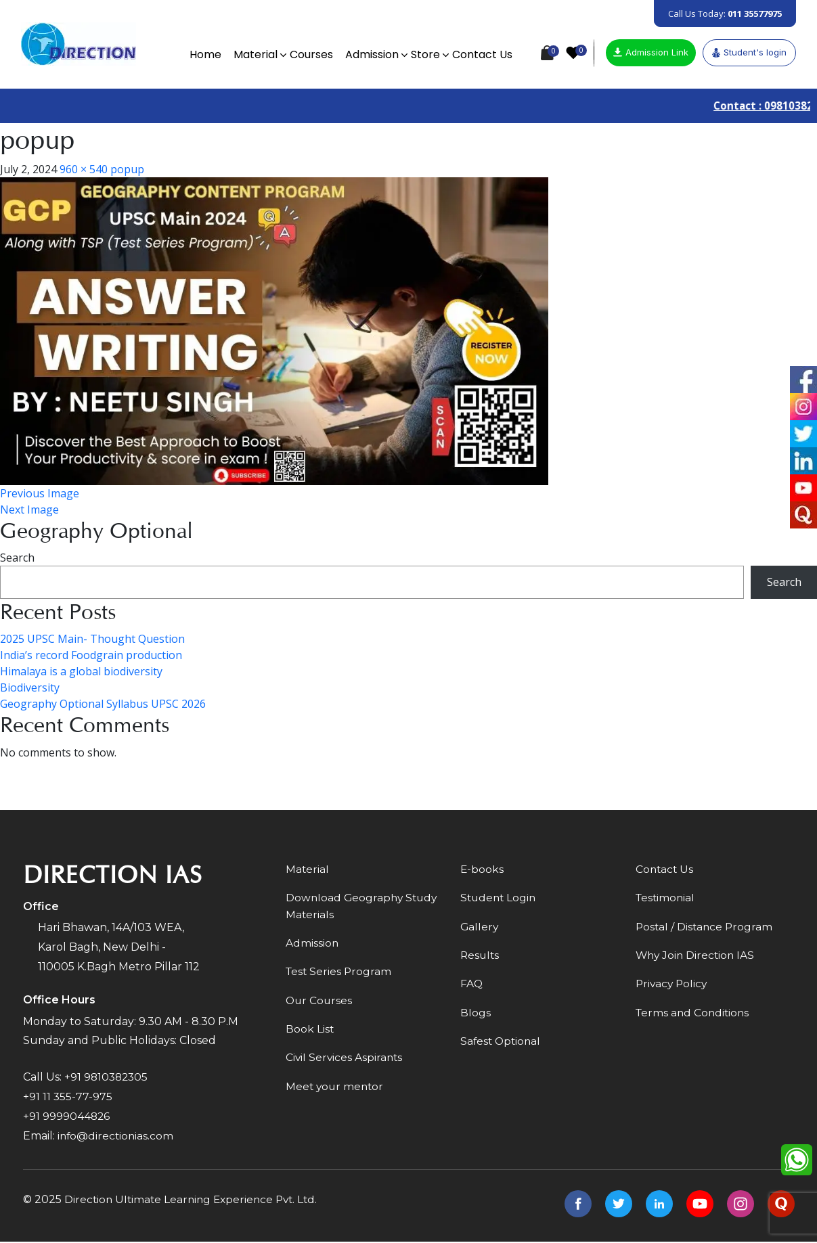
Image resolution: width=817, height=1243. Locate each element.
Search (17, 558)
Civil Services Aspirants (345, 1061)
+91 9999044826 (67, 1116)
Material (253, 54)
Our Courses (320, 1003)
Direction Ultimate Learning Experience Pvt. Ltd (194, 1200)
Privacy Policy (673, 986)
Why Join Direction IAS (697, 957)
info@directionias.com (117, 1136)
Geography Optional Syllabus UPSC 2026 (103, 704)
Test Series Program (340, 974)
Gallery (480, 928)
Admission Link (650, 52)
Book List (310, 1032)
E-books (482, 869)
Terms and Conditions (694, 1015)
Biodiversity (30, 688)
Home (203, 54)
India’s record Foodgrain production (91, 655)
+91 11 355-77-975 (68, 1097)
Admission (370, 54)
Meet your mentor (336, 1090)
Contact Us (480, 54)
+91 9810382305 (107, 1077)
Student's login (749, 52)
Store (423, 54)
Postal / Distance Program (706, 928)
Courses (309, 54)
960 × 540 (84, 169)
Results (480, 957)
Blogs (475, 1015)
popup (127, 169)
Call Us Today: (725, 13)
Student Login (499, 898)
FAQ (471, 986)
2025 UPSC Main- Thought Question (92, 639)
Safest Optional (502, 1044)
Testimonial (666, 898)
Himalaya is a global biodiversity (81, 671)
